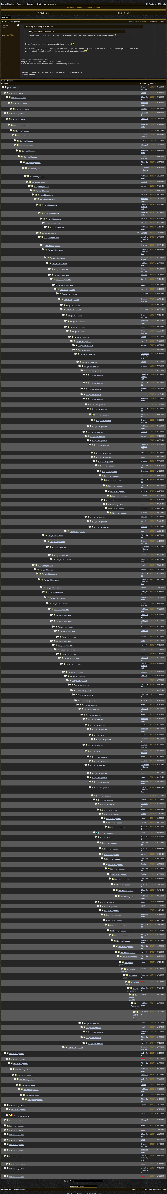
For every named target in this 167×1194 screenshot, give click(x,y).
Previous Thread (42, 13)
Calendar (80, 7)
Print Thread (6, 18)
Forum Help (147, 1189)
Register (151, 4)
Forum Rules (6, 1189)
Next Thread (124, 13)
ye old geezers (13, 88)
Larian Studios (7, 4)
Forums (20, 4)
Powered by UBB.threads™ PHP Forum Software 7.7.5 (83, 1193)
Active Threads (93, 7)
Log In (162, 4)
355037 (163, 21)
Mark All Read (20, 1189)
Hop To (66, 1181)
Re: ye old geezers (12, 22)
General (30, 4)
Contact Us (135, 1189)
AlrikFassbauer (135, 21)
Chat (39, 4)
